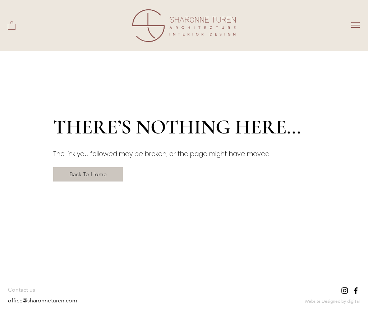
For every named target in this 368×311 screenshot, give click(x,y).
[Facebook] (355, 290)
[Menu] (355, 25)
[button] (11, 25)
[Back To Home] (88, 174)
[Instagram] (344, 290)
